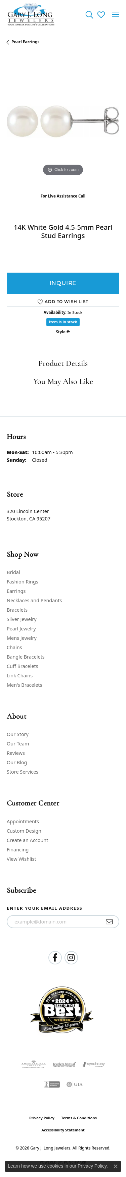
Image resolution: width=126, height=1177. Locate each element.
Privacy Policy (41, 1117)
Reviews (16, 753)
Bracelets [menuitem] (17, 610)
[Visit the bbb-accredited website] (52, 1084)
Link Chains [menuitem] (20, 675)
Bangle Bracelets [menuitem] (26, 657)
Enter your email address (44, 908)
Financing (18, 849)
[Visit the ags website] (33, 1064)
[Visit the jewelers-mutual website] (64, 1064)
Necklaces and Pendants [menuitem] (34, 600)
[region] (63, 121)
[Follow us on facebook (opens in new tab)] (55, 957)
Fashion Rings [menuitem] (22, 581)
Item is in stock (63, 321)
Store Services (22, 772)
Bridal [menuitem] (13, 572)
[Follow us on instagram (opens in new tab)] (71, 957)
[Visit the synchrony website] (94, 1064)
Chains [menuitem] (14, 647)
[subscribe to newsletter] (109, 922)
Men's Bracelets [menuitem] (24, 685)
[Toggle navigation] (116, 14)
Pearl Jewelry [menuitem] (21, 628)
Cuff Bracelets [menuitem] (22, 666)
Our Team (18, 743)
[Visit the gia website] (75, 1084)
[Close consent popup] (116, 1166)
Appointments (23, 821)
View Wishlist (21, 859)
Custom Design (24, 831)
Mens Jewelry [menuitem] (22, 638)
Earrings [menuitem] (16, 591)
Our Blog (17, 762)
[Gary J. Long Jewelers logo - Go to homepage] (31, 14)
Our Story (18, 734)
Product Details (63, 364)
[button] (89, 14)
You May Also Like (63, 382)
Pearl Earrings (25, 42)
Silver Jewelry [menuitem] (22, 619)
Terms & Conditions (79, 1117)
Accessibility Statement (63, 1129)
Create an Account (27, 840)
